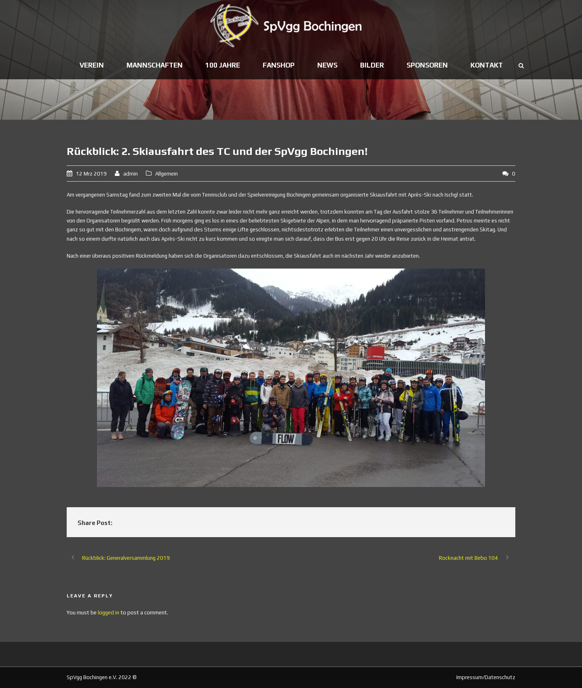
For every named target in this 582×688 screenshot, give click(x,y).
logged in (108, 613)
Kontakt (486, 65)
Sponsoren (427, 65)
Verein (92, 65)
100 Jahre (222, 65)
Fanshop (279, 65)
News (327, 65)
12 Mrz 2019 (91, 174)
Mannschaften (155, 65)
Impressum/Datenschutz (485, 677)
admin (130, 174)
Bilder (372, 65)
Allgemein (166, 174)
